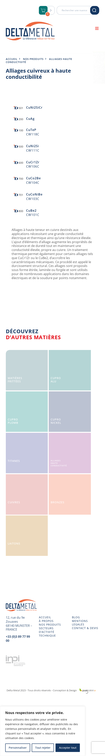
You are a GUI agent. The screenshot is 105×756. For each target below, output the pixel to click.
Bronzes (57, 502)
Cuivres (14, 502)
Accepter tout (67, 747)
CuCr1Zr (32, 162)
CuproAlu (56, 379)
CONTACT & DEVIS (85, 628)
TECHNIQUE (47, 635)
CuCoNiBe (34, 194)
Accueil (11, 59)
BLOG (76, 617)
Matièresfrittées (15, 379)
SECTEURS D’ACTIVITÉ (46, 630)
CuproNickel (56, 421)
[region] (42, 731)
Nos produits (33, 59)
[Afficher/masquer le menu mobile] (97, 28)
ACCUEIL (45, 617)
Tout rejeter (42, 747)
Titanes (14, 461)
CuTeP (31, 130)
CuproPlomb (13, 421)
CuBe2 (31, 210)
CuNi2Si (32, 146)
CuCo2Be (33, 178)
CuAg (30, 119)
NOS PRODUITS (50, 624)
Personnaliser (18, 747)
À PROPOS (46, 621)
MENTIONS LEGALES (80, 622)
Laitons (14, 543)
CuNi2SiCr (34, 107)
